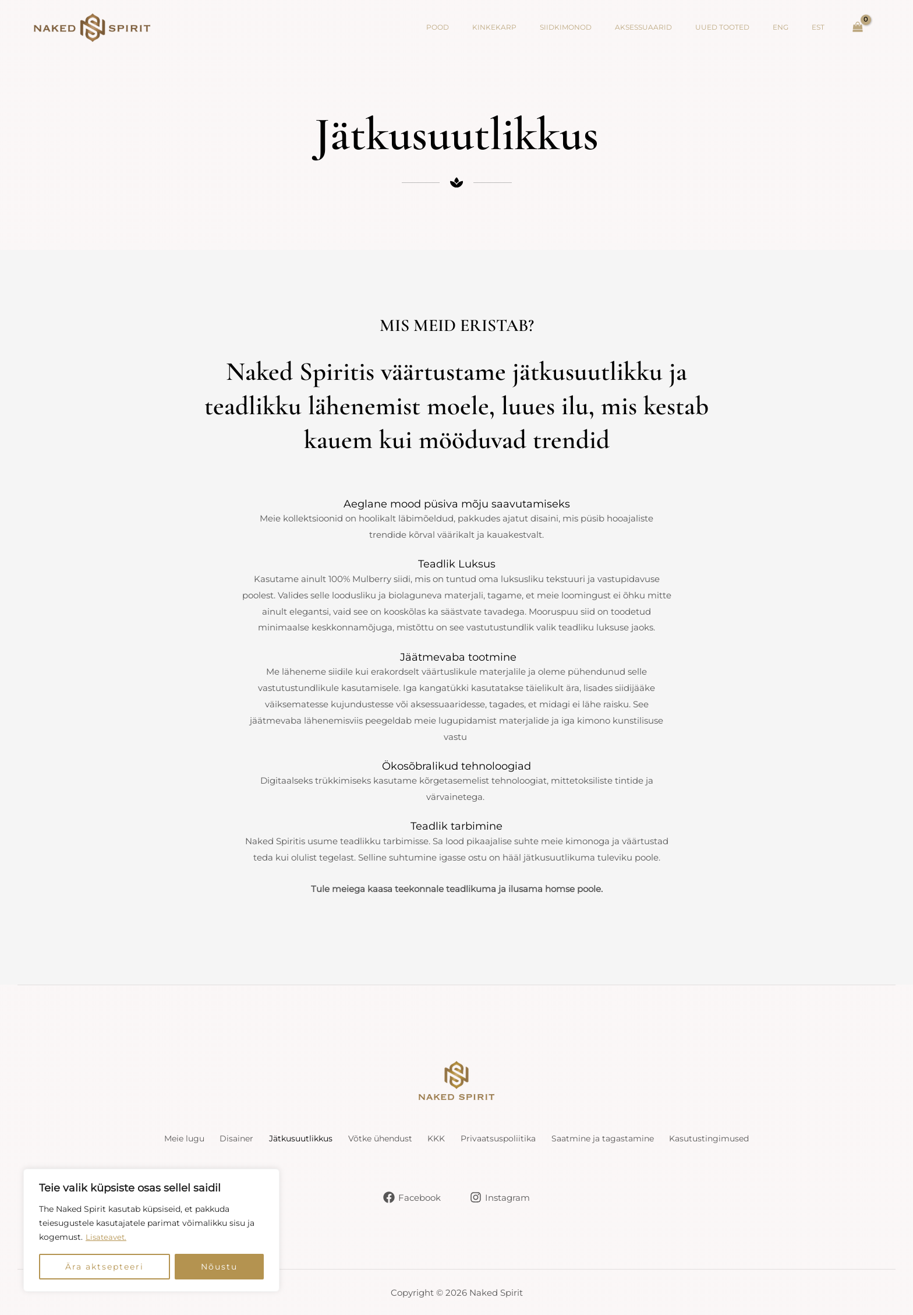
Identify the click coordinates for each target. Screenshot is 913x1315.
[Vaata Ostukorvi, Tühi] (858, 27)
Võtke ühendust (372, 1138)
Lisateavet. (107, 1237)
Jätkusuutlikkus (280, 1138)
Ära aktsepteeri (104, 1266)
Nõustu (219, 1266)
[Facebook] (411, 1197)
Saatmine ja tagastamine (629, 1138)
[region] (151, 1230)
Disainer (204, 1138)
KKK (439, 1138)
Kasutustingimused (749, 1138)
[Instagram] (500, 1197)
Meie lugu (142, 1138)
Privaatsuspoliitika (511, 1138)
